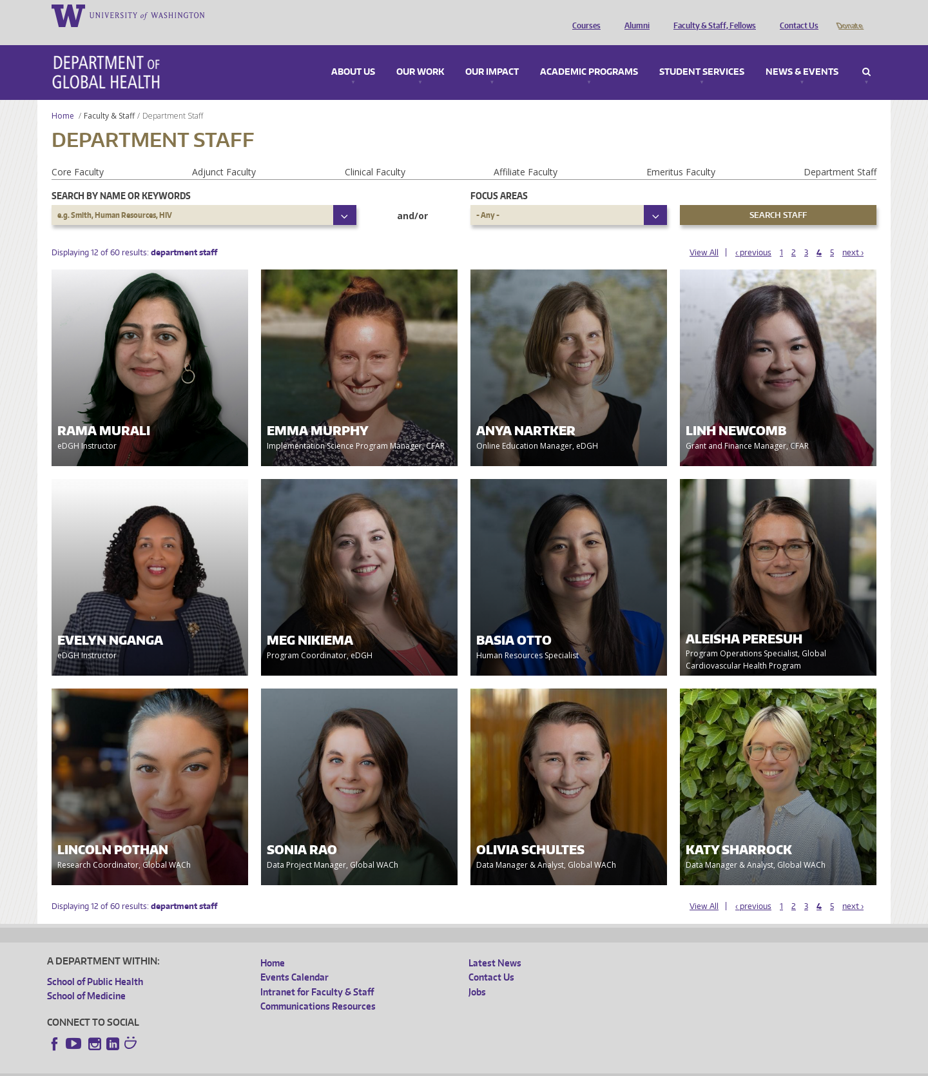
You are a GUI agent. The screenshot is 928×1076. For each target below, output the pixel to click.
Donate (849, 15)
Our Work (420, 54)
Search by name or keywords (121, 177)
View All (704, 234)
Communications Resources (318, 988)
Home (63, 97)
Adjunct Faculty (224, 154)
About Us (353, 54)
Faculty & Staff (109, 97)
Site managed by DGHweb (347, 1066)
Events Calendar (294, 959)
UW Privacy (217, 1066)
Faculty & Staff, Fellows (711, 15)
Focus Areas (499, 177)
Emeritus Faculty (680, 154)
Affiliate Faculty (525, 154)
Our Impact (492, 54)
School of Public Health (95, 963)
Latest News (495, 944)
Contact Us (796, 15)
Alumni (633, 15)
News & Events (802, 54)
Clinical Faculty (375, 154)
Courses (583, 15)
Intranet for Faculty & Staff (317, 973)
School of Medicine (86, 977)
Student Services (701, 54)
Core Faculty (78, 154)
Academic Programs (589, 54)
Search (866, 54)
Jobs (477, 973)
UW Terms (270, 1066)
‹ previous (753, 234)
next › (853, 234)
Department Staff (840, 154)
